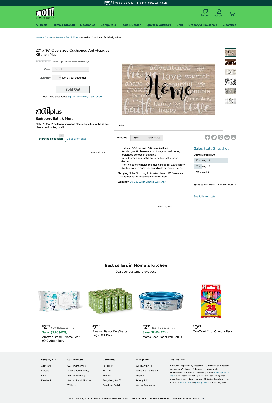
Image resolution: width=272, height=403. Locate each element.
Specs (137, 137)
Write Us (71, 385)
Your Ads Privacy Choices (186, 398)
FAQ (43, 375)
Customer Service (76, 366)
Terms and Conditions (147, 370)
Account (219, 13)
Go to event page (77, 138)
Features (122, 137)
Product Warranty (76, 375)
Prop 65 (140, 375)
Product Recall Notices (79, 380)
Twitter (107, 370)
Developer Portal (111, 385)
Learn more (161, 2)
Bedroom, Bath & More (67, 37)
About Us (46, 366)
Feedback (46, 380)
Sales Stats (153, 137)
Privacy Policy (143, 380)
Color (47, 69)
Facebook (108, 366)
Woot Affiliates (144, 366)
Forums (205, 13)
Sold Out (72, 89)
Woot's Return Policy (78, 370)
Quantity (45, 77)
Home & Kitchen (44, 37)
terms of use (185, 382)
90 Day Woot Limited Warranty (148, 181)
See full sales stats (204, 196)
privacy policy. (202, 382)
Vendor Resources (145, 385)
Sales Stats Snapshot (211, 148)
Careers (45, 370)
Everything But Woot (113, 380)
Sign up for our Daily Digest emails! (85, 96)
